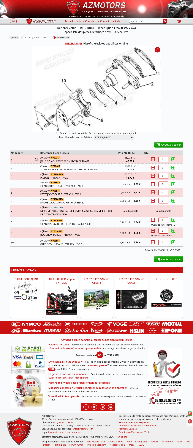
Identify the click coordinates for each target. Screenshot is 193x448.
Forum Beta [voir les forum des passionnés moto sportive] (60, 444)
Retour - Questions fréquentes (134, 422)
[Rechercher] (165, 21)
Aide (116, 21)
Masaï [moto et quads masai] (132, 444)
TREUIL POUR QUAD (26, 279)
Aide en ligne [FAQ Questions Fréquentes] (81, 377)
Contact (103, 21)
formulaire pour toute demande (64, 432)
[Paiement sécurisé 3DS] (28, 360)
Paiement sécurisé (59, 344)
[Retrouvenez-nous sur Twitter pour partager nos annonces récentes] (94, 406)
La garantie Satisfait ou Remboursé (68, 374)
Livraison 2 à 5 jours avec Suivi (65, 361)
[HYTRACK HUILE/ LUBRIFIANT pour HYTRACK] (61, 300)
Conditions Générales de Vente (134, 432)
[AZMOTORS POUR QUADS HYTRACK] (131, 300)
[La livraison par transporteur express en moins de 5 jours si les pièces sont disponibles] (28, 391)
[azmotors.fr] (40, 21)
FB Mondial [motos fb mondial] (167, 441)
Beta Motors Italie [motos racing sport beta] (96, 441)
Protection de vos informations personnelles (75, 348)
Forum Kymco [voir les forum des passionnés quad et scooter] (76, 444)
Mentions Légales (128, 428)
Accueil (69, 21)
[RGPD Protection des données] (165, 364)
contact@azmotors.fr (82, 428)
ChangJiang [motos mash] (141, 441)
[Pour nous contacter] (165, 393)
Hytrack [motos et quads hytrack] (154, 441)
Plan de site (121, 436)
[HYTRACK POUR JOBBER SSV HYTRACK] (96, 300)
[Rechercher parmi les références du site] (146, 21)
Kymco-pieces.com (96, 444)
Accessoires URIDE (166, 279)
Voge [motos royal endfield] (129, 441)
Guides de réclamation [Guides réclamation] (60, 377)
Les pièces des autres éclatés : (76, 137)
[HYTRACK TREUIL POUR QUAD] (26, 291)
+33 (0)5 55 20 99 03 (63, 422)
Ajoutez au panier (168, 144)
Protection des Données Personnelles (138, 425)
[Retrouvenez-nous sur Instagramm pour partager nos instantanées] (102, 406)
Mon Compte (85, 21)
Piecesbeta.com (118, 444)
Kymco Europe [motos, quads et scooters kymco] (115, 441)
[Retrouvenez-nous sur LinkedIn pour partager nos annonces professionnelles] (110, 406)
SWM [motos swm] (179, 441)
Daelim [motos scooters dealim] (46, 444)
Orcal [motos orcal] (188, 441)
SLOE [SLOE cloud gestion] (141, 444)
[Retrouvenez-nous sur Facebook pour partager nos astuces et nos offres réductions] (86, 406)
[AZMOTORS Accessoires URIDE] (166, 294)
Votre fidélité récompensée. (64, 396)
